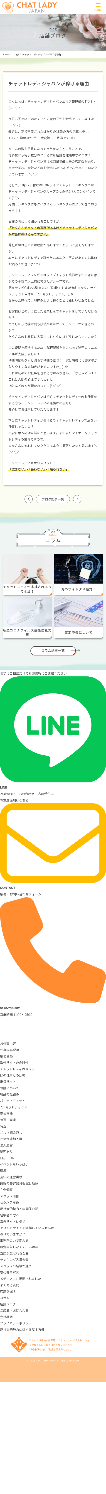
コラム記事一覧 (53, 650)
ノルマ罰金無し (11, 1132)
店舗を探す (8, 1291)
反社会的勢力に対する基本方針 (22, 1329)
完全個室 (6, 1189)
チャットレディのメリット (19, 1069)
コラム (5, 1297)
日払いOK (7, 1158)
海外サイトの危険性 (14, 1062)
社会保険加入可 (11, 1139)
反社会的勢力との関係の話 (19, 1208)
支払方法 (6, 1113)
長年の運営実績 (11, 1177)
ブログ (15, 54)
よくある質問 (9, 1285)
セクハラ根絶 (9, 1202)
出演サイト (8, 1081)
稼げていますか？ (12, 1234)
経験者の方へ (9, 1215)
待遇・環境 (8, 1119)
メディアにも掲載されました (20, 1278)
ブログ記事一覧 (53, 499)
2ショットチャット (13, 1107)
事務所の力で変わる (14, 1240)
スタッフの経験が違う (16, 1266)
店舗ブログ (8, 1304)
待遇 (3, 1126)
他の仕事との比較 (12, 1075)
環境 (3, 1170)
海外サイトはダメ (12, 1221)
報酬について (9, 1088)
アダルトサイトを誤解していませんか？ (28, 1227)
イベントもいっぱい (14, 1164)
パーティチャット (12, 1100)
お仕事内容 (8, 1043)
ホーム (5, 54)
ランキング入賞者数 (14, 1259)
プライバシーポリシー (16, 1323)
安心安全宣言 (9, 1272)
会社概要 (6, 1316)
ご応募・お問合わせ (14, 1310)
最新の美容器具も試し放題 (19, 1183)
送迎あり (6, 1151)
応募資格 (6, 1056)
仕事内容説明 (9, 1050)
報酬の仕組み (9, 1094)
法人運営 (6, 1145)
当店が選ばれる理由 (14, 1253)
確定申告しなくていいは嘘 (19, 1247)
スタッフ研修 (9, 1196)
